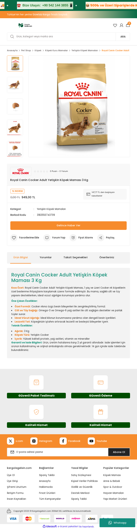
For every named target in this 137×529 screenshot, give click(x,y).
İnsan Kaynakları (16, 499)
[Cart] (128, 25)
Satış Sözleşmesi (81, 475)
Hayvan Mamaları (113, 493)
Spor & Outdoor (112, 487)
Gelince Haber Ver (68, 225)
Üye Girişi (12, 481)
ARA (123, 36)
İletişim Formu (15, 493)
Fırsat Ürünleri (47, 493)
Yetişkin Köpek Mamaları (51, 209)
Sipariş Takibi (47, 475)
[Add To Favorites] (24, 237)
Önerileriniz (106, 257)
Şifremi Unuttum (16, 487)
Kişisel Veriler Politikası (84, 481)
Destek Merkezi (80, 493)
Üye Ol (11, 475)
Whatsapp (117, 523)
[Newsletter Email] (68, 452)
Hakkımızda (46, 487)
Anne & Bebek (111, 481)
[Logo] (25, 25)
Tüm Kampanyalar (50, 499)
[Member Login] (121, 25)
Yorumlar (46, 257)
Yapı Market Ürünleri (115, 499)
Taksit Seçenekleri (76, 257)
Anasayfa (44, 481)
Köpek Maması (112, 475)
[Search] (68, 36)
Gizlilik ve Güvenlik (82, 487)
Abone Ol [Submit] (119, 452)
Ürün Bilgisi (20, 257)
